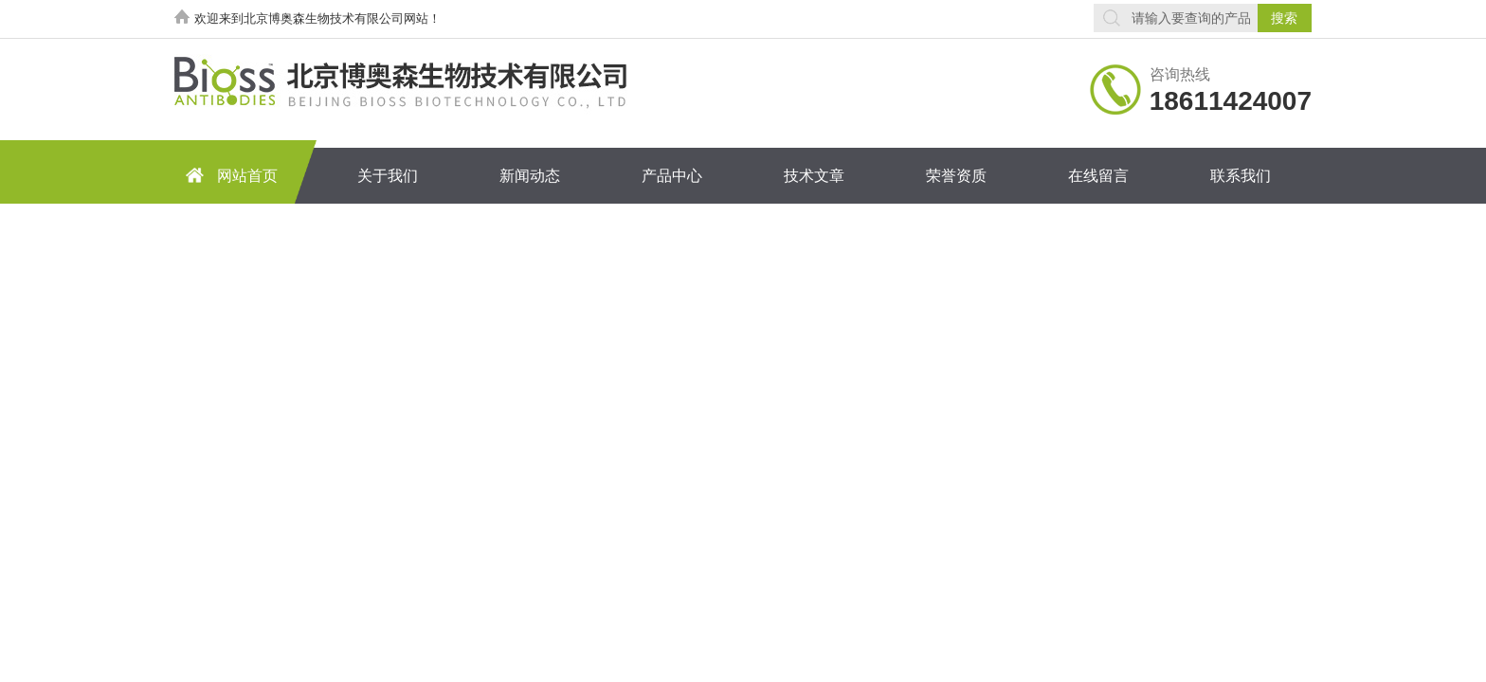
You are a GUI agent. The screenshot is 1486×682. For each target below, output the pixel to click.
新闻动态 (529, 176)
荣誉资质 (956, 176)
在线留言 (1098, 176)
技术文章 (814, 176)
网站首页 (228, 174)
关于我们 (387, 176)
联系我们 (1240, 176)
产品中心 (672, 176)
